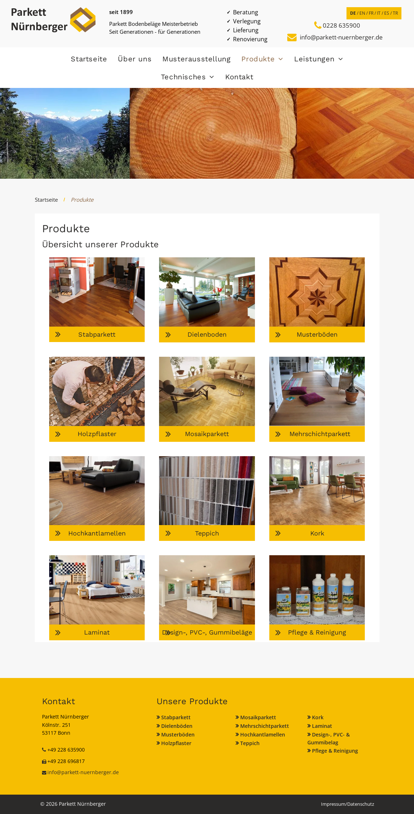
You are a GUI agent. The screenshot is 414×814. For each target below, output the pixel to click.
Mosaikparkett (258, 717)
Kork (318, 717)
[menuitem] (88, 59)
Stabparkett (176, 717)
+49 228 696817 (66, 761)
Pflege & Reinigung (335, 750)
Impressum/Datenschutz (347, 804)
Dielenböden (176, 725)
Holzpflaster (176, 743)
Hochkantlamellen (262, 734)
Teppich (250, 743)
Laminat (322, 725)
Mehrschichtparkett (264, 725)
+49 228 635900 (66, 749)
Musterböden (178, 734)
